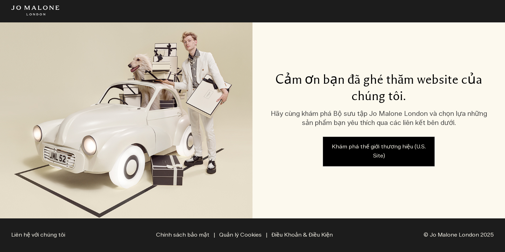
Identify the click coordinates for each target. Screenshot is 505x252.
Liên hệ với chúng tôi (38, 235)
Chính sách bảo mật (182, 235)
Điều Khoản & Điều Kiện (302, 235)
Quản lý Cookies (241, 235)
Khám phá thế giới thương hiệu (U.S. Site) (379, 151)
